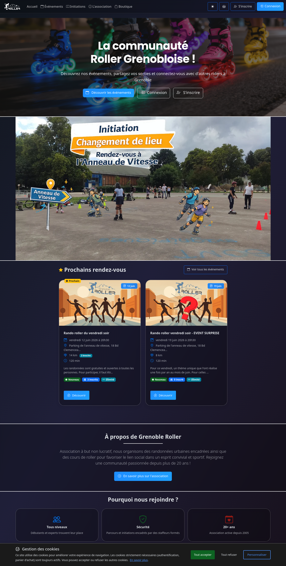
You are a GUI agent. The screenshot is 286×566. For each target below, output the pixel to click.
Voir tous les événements (205, 269)
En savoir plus (143, 541)
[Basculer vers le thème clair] (213, 6)
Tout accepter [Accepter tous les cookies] (205, 555)
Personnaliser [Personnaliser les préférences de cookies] (258, 554)
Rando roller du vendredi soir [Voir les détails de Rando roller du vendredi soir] (86, 332)
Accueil (32, 6)
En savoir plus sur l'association (143, 471)
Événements (52, 6)
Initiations (75, 6)
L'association (100, 6)
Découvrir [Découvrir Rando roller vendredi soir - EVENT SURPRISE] (162, 391)
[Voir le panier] (224, 6)
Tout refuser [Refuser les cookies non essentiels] (231, 555)
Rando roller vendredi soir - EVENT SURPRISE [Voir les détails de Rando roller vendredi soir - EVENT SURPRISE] (184, 332)
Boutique (123, 6)
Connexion (270, 6)
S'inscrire (243, 6)
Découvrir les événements (108, 92)
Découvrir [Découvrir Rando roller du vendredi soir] (75, 391)
